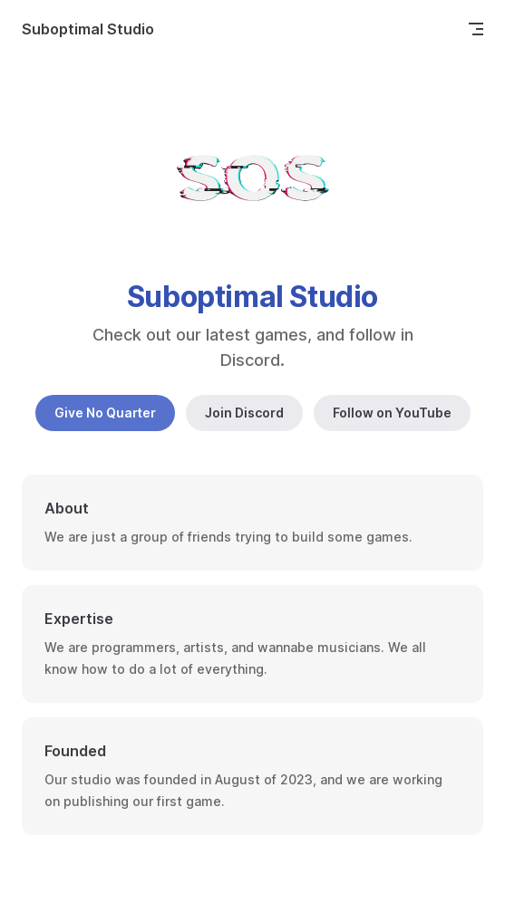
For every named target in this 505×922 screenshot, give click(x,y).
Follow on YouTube (392, 412)
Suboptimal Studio (88, 29)
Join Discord (244, 412)
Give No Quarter (105, 412)
